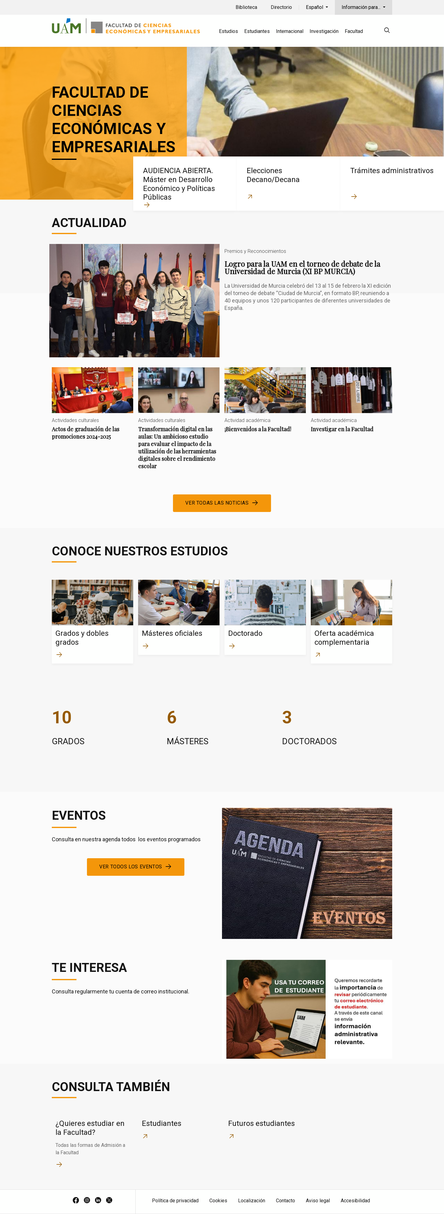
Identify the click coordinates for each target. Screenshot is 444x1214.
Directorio (281, 7)
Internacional (289, 31)
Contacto (285, 1201)
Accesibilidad (355, 1201)
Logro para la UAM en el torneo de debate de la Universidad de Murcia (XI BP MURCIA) (222, 300)
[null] (387, 31)
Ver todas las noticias (217, 503)
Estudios (228, 31)
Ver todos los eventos (130, 867)
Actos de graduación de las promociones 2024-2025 (92, 408)
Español (315, 7)
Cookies (218, 1201)
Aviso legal (318, 1201)
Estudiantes (257, 31)
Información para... (362, 7)
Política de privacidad (175, 1201)
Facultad (354, 31)
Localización (251, 1201)
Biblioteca (246, 7)
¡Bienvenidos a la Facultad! (265, 405)
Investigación (324, 31)
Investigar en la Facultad (351, 405)
